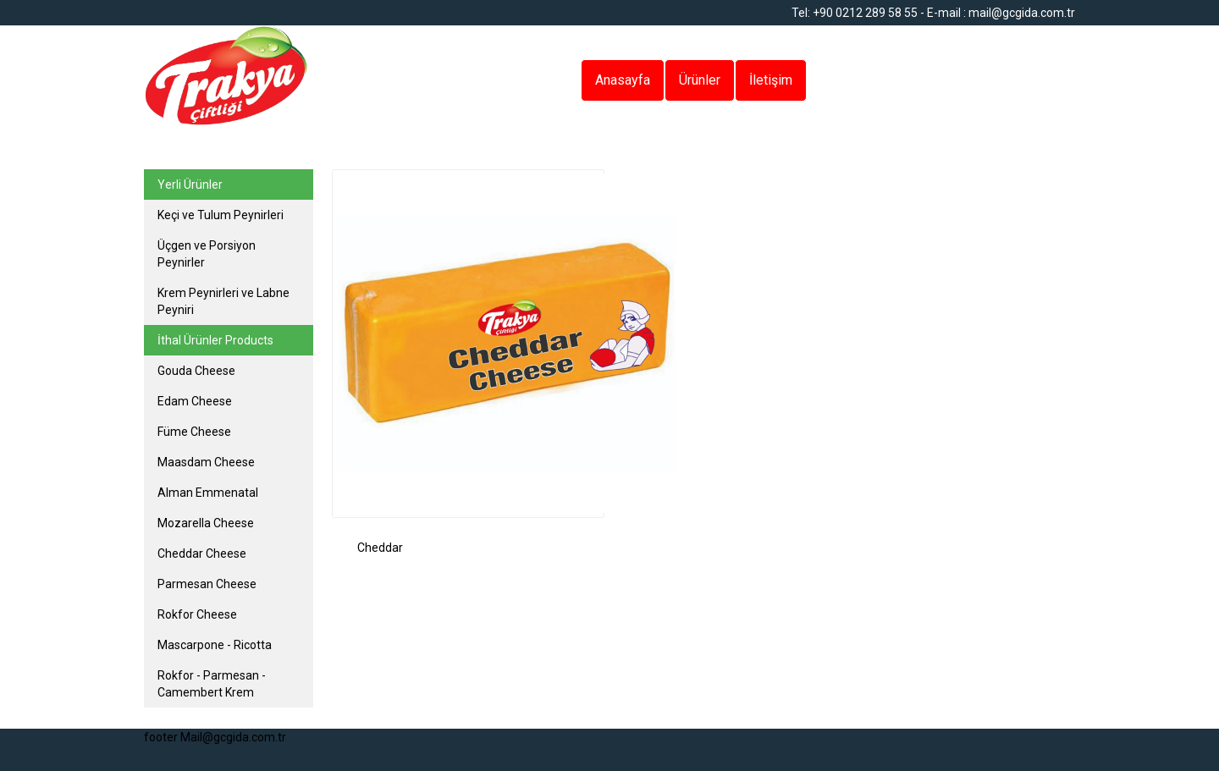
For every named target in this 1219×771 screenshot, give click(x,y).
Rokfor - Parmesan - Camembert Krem (211, 684)
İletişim (770, 80)
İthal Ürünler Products (215, 340)
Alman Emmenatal (207, 492)
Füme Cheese (194, 431)
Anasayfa (622, 80)
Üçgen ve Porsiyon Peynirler (206, 254)
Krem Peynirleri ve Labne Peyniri (223, 301)
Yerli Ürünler (190, 184)
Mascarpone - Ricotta (214, 645)
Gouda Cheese (196, 370)
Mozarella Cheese (205, 523)
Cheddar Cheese (201, 553)
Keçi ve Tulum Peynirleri (220, 215)
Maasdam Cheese (206, 462)
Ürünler (699, 80)
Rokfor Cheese (197, 614)
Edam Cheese (194, 401)
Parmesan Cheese (206, 584)
